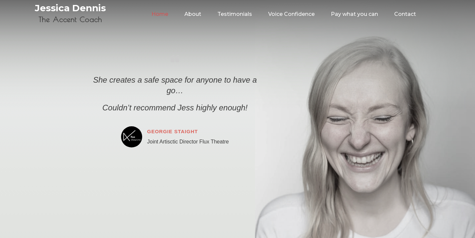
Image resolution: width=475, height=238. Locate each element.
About (192, 14)
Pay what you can (354, 14)
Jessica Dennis (70, 8)
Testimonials (234, 14)
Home (159, 14)
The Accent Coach (70, 19)
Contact (405, 14)
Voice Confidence (291, 14)
